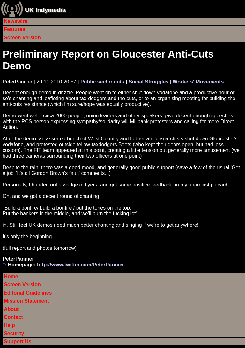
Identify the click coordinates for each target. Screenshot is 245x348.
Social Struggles (148, 81)
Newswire (15, 21)
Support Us (17, 341)
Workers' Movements (198, 81)
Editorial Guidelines (28, 293)
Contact (13, 317)
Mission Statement (26, 301)
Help (9, 325)
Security (14, 333)
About (11, 309)
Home (11, 276)
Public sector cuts (102, 81)
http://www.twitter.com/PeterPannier (80, 264)
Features (14, 29)
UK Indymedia (45, 9)
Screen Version (22, 37)
